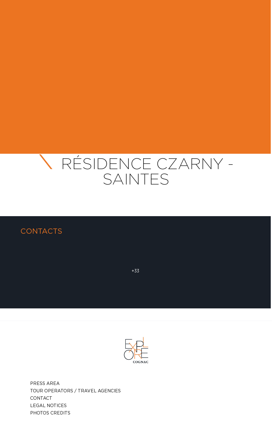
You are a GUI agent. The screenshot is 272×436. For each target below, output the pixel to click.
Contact (41, 398)
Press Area (45, 383)
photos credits (50, 412)
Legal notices (48, 405)
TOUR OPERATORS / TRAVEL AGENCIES (75, 390)
